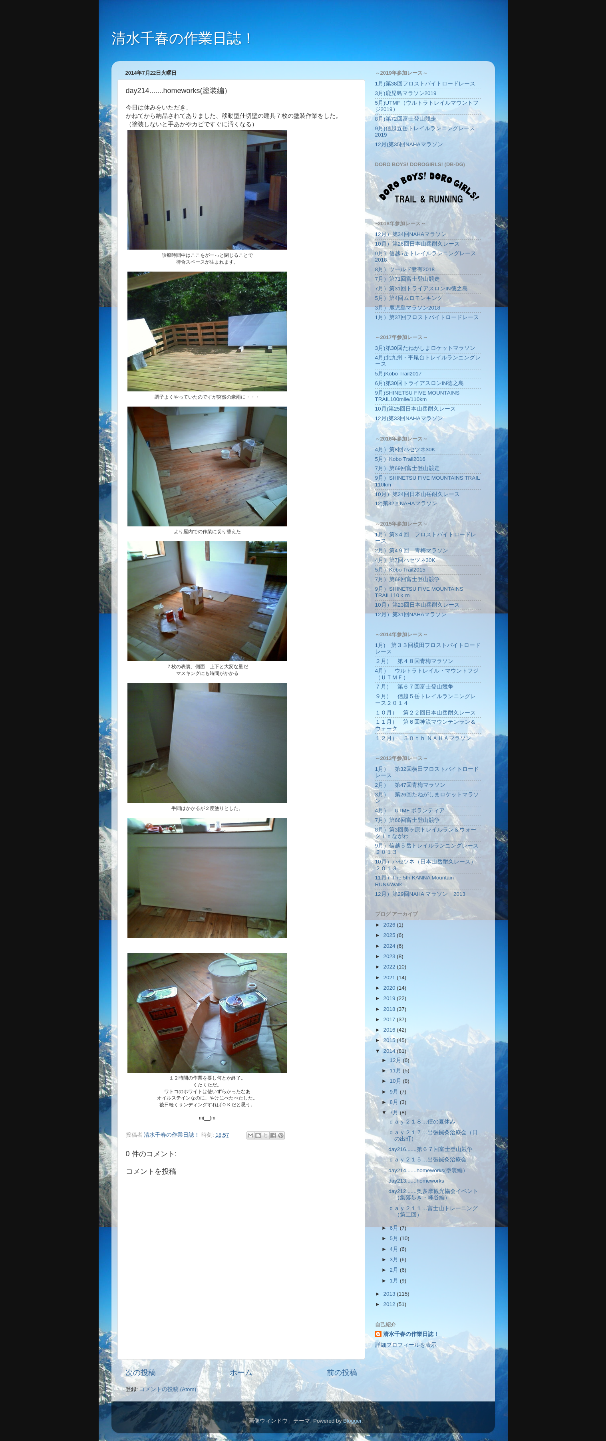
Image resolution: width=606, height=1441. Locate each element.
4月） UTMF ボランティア (410, 811)
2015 (390, 1040)
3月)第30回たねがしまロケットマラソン (425, 348)
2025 (390, 935)
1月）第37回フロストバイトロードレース (427, 317)
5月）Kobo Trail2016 (400, 459)
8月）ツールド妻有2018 (405, 269)
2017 (390, 1019)
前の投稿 (342, 1372)
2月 (395, 1270)
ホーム (241, 1372)
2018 (390, 1009)
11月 (396, 1071)
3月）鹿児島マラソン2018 (408, 308)
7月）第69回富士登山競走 (407, 468)
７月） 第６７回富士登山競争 (414, 687)
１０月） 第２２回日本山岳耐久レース (425, 713)
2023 (390, 956)
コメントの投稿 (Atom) (167, 1389)
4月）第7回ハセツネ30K (405, 560)
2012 (390, 1304)
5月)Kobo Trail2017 (398, 374)
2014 (390, 1051)
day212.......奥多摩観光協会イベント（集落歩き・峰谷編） (433, 1194)
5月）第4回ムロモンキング (409, 298)
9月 (395, 1092)
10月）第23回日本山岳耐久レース (417, 605)
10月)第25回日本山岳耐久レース (415, 409)
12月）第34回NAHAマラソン (411, 234)
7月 (395, 1112)
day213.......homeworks (416, 1181)
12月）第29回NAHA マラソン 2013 (420, 894)
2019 (390, 998)
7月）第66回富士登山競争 (407, 820)
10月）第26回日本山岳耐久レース (417, 244)
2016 (390, 1030)
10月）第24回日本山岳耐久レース (417, 494)
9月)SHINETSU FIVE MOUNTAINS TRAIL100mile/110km (417, 396)
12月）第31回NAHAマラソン (411, 614)
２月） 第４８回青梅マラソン (414, 661)
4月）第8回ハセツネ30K (405, 450)
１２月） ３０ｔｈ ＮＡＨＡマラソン (423, 738)
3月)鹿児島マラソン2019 (406, 93)
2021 (390, 978)
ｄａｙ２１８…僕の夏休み (421, 1122)
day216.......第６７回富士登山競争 (430, 1149)
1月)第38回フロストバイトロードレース (425, 84)
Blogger (352, 1421)
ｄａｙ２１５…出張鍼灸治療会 (427, 1160)
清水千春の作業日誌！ (183, 38)
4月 (395, 1249)
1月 (395, 1281)
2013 (390, 1294)
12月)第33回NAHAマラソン (409, 418)
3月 (395, 1259)
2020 (390, 988)
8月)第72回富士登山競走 (405, 119)
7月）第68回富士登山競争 (407, 579)
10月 (396, 1081)
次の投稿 (140, 1372)
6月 (395, 1228)
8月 (395, 1102)
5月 (395, 1238)
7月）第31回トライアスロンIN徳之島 (421, 289)
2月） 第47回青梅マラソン (410, 785)
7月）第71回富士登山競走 (407, 279)
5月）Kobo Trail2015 (400, 570)
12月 (396, 1060)
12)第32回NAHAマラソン (406, 503)
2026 (390, 925)
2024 (390, 946)
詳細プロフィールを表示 (406, 1345)
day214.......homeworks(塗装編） (428, 1170)
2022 (390, 967)
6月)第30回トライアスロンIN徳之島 (419, 383)
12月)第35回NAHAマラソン (409, 144)
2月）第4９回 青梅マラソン (411, 551)
